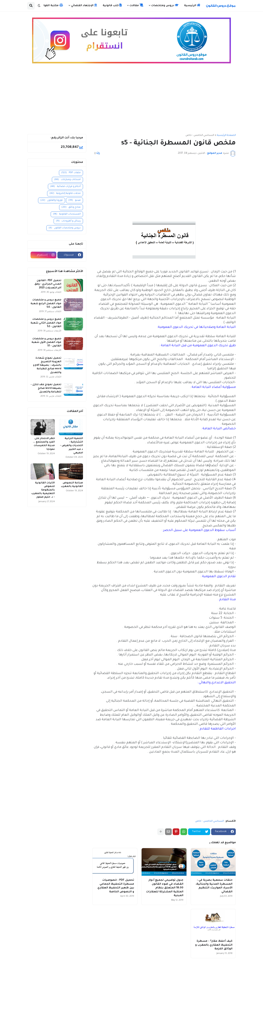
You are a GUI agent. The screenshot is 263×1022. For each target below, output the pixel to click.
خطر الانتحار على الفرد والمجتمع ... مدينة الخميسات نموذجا (44, 444)
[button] (39, 5)
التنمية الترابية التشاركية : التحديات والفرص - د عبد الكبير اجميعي (71, 445)
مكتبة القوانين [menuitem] (51, 5)
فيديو (74, 200)
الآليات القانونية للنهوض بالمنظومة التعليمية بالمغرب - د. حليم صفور (43, 490)
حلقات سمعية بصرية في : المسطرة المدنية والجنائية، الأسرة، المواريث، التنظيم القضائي (214, 886)
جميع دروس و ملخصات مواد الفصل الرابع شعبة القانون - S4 (46, 303)
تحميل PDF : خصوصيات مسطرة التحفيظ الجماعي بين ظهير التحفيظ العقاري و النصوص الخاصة (115, 886)
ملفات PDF (71, 172)
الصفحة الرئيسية (226, 135)
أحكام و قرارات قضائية (65, 186)
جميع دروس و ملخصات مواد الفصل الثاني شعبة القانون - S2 (46, 323)
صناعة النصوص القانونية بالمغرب (72, 485)
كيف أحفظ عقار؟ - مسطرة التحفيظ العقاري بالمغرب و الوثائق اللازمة (213, 945)
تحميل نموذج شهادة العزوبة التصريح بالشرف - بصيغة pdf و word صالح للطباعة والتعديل (47, 365)
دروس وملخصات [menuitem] (165, 5)
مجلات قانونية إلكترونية (65, 193)
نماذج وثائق (71, 207)
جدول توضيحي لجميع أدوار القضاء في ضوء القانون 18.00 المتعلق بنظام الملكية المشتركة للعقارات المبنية (164, 888)
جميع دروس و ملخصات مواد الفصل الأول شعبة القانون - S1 (46, 342)
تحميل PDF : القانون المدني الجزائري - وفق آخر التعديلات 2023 (48, 284)
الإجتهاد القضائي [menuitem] (84, 5)
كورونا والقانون (51, 200)
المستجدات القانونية (67, 214)
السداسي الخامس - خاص (200, 135)
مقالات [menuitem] (136, 5)
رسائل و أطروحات (68, 221)
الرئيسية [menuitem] (192, 5)
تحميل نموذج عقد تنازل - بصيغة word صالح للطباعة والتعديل (46, 388)
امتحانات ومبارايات (67, 179)
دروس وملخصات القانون (65, 228)
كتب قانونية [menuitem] (112, 5)
